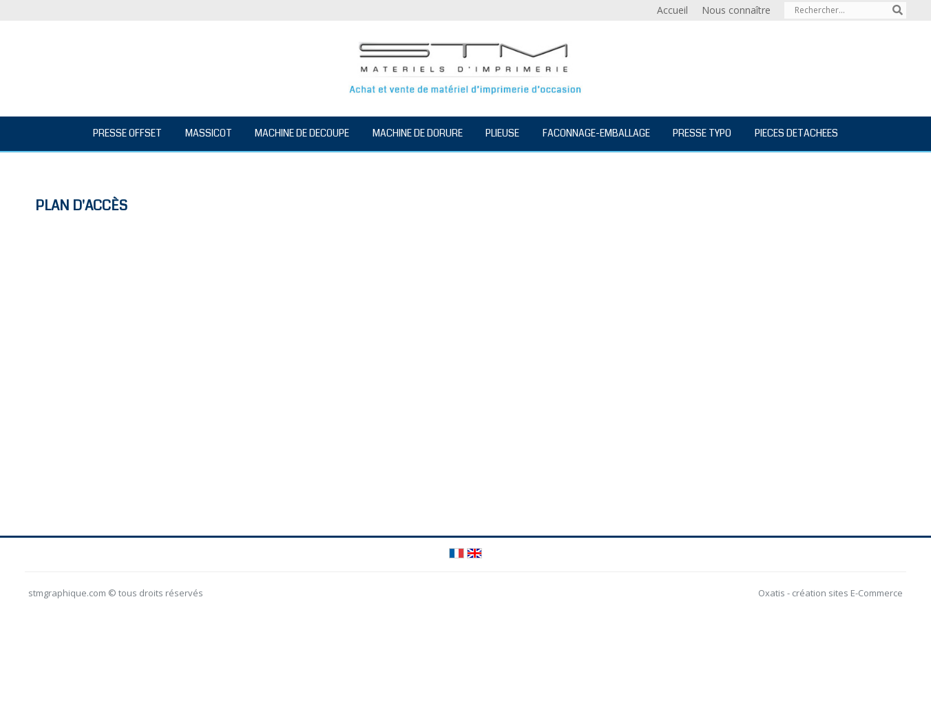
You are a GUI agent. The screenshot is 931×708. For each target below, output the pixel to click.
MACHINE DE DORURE (418, 133)
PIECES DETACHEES (796, 133)
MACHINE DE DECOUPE (302, 133)
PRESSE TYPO (702, 133)
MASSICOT (208, 133)
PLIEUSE (502, 133)
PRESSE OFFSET (127, 133)
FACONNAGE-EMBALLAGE (596, 133)
